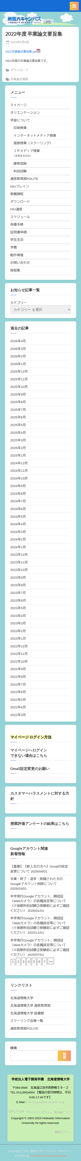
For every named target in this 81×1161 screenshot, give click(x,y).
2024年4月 (18, 524)
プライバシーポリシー (39, 1112)
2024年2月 (18, 539)
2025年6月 (18, 417)
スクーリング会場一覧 (26, 1021)
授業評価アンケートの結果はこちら (39, 823)
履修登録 (20, 163)
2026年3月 (18, 349)
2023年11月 (19, 562)
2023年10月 (19, 570)
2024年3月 (18, 532)
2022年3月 (18, 715)
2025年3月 (18, 440)
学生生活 (17, 239)
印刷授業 (20, 128)
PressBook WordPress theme (48, 1155)
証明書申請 (18, 232)
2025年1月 (18, 455)
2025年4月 (18, 432)
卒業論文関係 (19, 79)
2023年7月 (18, 593)
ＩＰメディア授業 (27, 151)
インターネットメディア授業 (35, 135)
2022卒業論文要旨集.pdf (22, 51)
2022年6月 (18, 692)
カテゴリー (18, 303)
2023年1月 (18, 638)
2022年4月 (18, 707)
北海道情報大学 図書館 (27, 1013)
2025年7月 (18, 409)
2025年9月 (18, 394)
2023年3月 (18, 623)
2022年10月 (19, 661)
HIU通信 (16, 209)
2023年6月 (18, 600)
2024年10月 (19, 478)
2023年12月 (19, 554)
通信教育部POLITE (24, 179)
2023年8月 (18, 585)
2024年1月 (18, 547)
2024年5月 (18, 516)
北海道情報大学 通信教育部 (30, 1005)
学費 (13, 247)
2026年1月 (18, 364)
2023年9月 (18, 577)
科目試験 (20, 171)
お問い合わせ (20, 262)
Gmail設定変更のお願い (29, 768)
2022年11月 (19, 654)
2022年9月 (18, 669)
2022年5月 (18, 699)
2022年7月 (18, 684)
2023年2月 (18, 631)
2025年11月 (19, 379)
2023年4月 (18, 616)
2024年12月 (19, 463)
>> (51, 961)
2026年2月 (18, 356)
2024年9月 (18, 486)
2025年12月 (19, 371)
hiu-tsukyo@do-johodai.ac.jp (46, 1102)
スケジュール (20, 217)
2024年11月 (19, 470)
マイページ (18, 105)
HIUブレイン (19, 186)
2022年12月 (19, 646)
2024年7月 (18, 501)
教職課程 (17, 194)
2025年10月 (19, 387)
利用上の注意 (16, 1111)
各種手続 (17, 224)
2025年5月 (18, 425)
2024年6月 (18, 509)
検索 (13, 1048)
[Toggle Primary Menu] (74, 6)
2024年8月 (18, 493)
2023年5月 (18, 608)
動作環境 (17, 255)
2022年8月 (18, 676)
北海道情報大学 (21, 998)
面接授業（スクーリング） (33, 143)
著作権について (63, 1112)
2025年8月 (18, 402)
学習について (20, 120)
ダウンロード (19, 70)
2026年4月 (18, 341)
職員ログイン (63, 1132)
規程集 (15, 270)
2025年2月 (18, 448)
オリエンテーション (25, 112)
